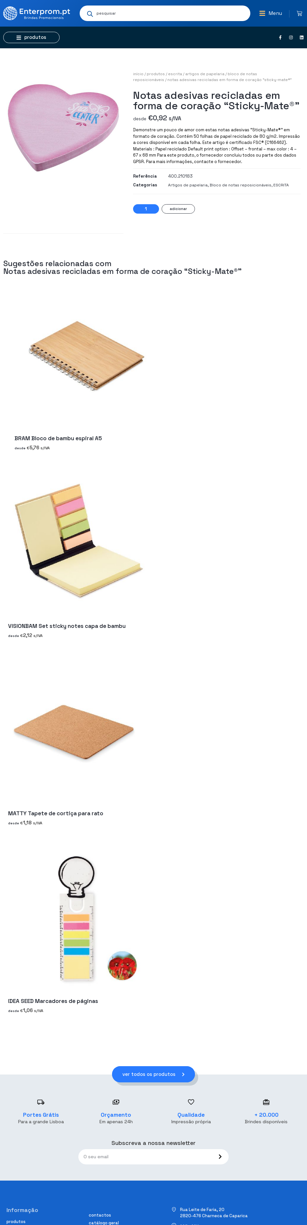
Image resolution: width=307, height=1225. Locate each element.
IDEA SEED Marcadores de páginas (53, 1001)
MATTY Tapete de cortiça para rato (55, 813)
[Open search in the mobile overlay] (165, 13)
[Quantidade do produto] (146, 209)
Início (138, 74)
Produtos (156, 74)
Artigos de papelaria (204, 74)
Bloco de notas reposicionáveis (240, 185)
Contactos (100, 1215)
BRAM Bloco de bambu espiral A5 (58, 438)
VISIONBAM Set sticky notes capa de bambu (67, 626)
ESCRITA (175, 74)
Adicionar (178, 208)
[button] (270, 13)
